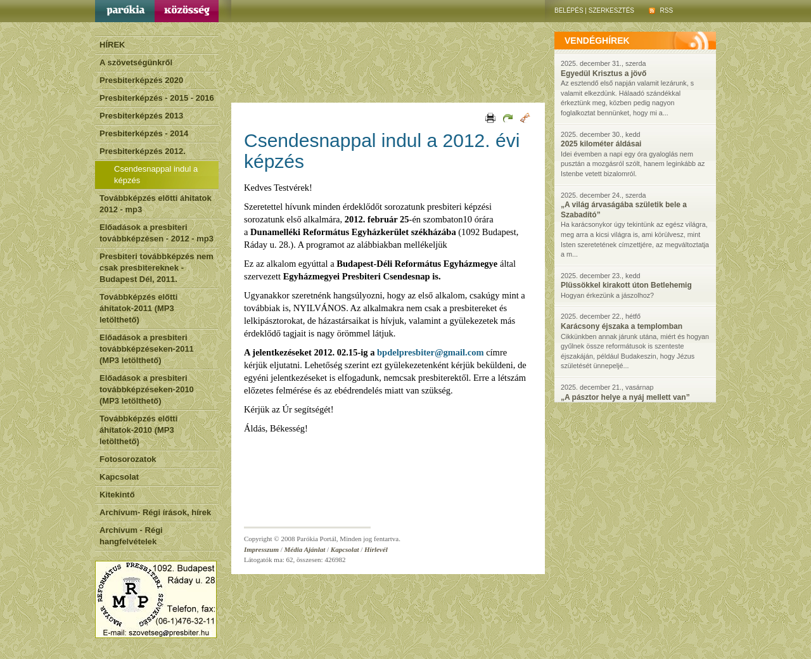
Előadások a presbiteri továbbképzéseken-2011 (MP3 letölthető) (146, 349)
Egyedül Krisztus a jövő (603, 73)
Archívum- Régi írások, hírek (155, 512)
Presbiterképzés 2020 (141, 80)
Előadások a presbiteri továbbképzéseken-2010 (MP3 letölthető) (146, 389)
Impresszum (261, 549)
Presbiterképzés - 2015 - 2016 (156, 98)
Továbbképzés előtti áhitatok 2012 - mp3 (155, 203)
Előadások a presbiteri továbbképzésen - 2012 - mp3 (156, 232)
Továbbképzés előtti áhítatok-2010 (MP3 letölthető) (138, 430)
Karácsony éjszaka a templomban (621, 326)
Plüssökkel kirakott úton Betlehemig (626, 285)
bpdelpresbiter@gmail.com (430, 352)
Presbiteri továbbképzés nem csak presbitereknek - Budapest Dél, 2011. (156, 268)
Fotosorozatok (127, 459)
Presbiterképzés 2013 (141, 115)
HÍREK (112, 44)
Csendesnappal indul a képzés (156, 174)
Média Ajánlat (305, 549)
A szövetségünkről (135, 62)
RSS (661, 10)
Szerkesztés (611, 10)
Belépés (569, 10)
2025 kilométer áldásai (601, 143)
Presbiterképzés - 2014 (143, 133)
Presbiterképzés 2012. (142, 151)
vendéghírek (597, 40)
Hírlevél (376, 549)
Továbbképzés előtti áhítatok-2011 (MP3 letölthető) (138, 308)
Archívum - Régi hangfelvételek (131, 535)
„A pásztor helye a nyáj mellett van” (625, 397)
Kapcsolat (119, 477)
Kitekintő (117, 494)
